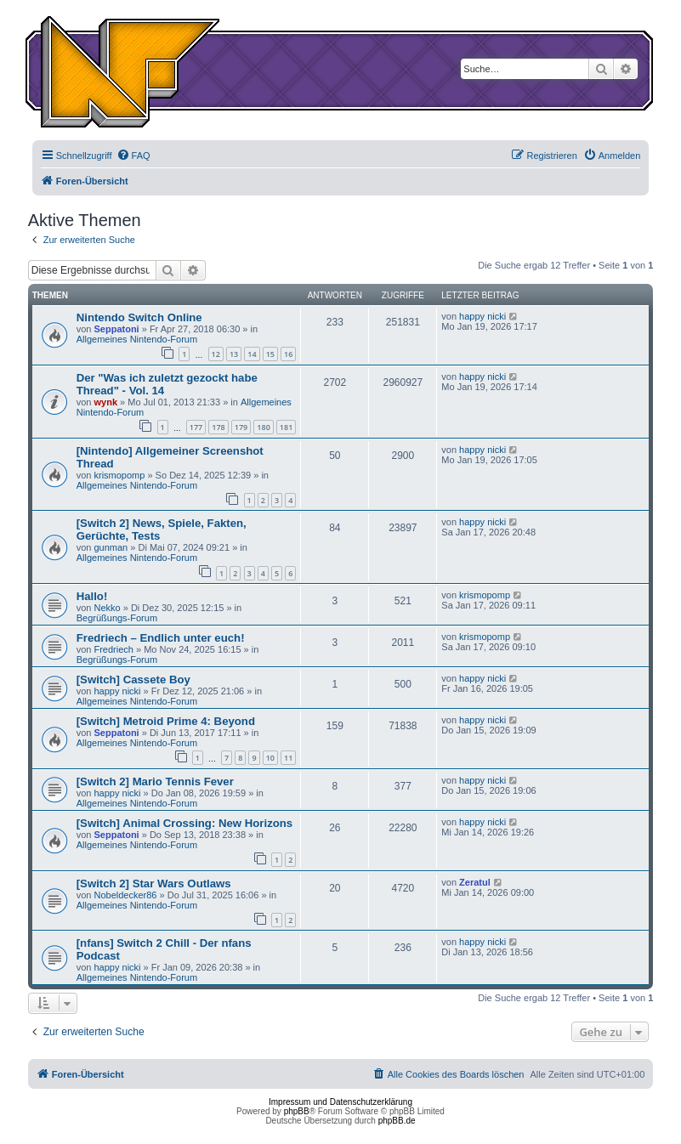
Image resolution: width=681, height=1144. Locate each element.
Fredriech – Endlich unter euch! (161, 637)
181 (286, 427)
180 (263, 427)
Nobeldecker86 (125, 895)
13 (234, 354)
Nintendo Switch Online (139, 317)
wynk (105, 402)
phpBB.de (397, 1120)
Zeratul (475, 882)
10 (270, 757)
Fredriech (113, 649)
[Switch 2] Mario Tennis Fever (155, 781)
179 (241, 427)
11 (288, 757)
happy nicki (482, 316)
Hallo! (92, 596)
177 (196, 427)
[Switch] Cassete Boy (133, 679)
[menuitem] (133, 155)
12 (216, 354)
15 (270, 354)
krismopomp (119, 475)
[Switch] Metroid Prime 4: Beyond (166, 721)
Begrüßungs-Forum (117, 618)
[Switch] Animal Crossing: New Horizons (185, 823)
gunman (111, 547)
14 (251, 354)
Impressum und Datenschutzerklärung (340, 1102)
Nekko (107, 608)
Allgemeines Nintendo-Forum (137, 339)
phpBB (296, 1111)
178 (218, 427)
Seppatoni (116, 329)
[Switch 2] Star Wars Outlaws (154, 883)
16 (288, 354)
